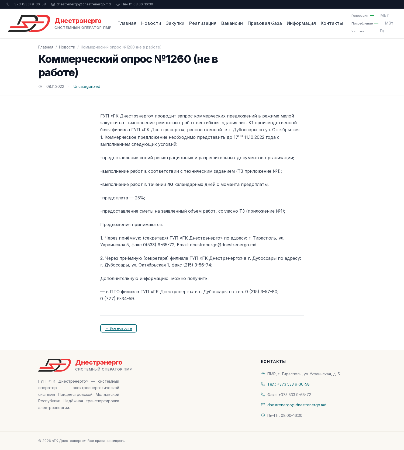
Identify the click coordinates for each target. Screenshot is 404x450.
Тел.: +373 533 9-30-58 (288, 384)
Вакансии (232, 23)
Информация (301, 23)
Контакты (332, 23)
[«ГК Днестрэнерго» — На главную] (60, 23)
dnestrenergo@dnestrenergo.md (81, 4)
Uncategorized (87, 86)
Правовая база (265, 23)
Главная (127, 23)
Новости (151, 23)
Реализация (202, 23)
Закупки (175, 23)
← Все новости (118, 328)
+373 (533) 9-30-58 (26, 4)
